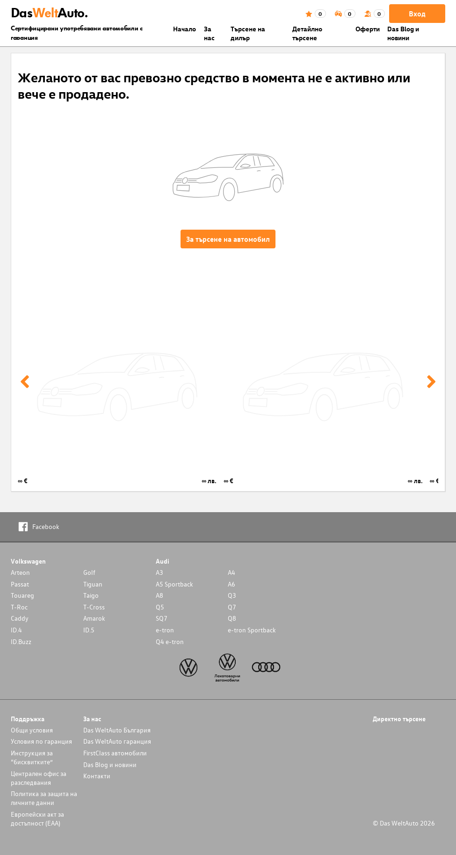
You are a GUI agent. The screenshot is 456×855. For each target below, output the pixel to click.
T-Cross (94, 606)
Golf (89, 572)
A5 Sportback (174, 584)
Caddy (20, 618)
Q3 (232, 595)
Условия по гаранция (41, 741)
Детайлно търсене (307, 33)
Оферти (367, 28)
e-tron (165, 629)
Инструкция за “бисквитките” (32, 757)
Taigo (91, 595)
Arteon (20, 572)
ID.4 (16, 629)
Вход (417, 13)
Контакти (96, 775)
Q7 (232, 606)
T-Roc (19, 606)
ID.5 (88, 629)
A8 (159, 595)
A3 (159, 572)
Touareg (22, 595)
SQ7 (161, 618)
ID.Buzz (21, 641)
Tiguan (92, 584)
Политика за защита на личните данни (44, 798)
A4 (231, 572)
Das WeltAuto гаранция (117, 741)
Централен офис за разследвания (38, 778)
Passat (20, 584)
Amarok (94, 618)
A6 (231, 584)
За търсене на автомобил (228, 239)
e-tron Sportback (252, 629)
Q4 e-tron (170, 641)
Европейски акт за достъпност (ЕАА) (37, 818)
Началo (184, 28)
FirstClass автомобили (115, 752)
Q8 (232, 618)
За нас (209, 33)
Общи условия (32, 729)
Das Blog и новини (403, 33)
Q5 (160, 606)
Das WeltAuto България (117, 729)
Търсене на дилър (248, 33)
